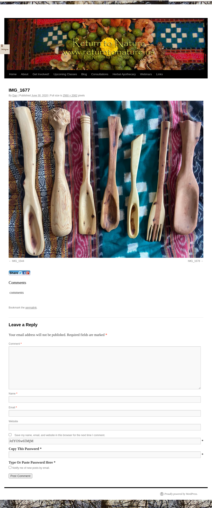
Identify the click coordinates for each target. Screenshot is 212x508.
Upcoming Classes (65, 74)
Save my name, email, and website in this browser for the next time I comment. (59, 435)
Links (159, 74)
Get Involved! (41, 74)
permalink (31, 307)
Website (13, 421)
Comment (15, 343)
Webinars (146, 74)
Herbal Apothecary (124, 74)
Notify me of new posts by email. (31, 467)
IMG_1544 (18, 261)
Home (13, 74)
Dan (14, 95)
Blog (84, 74)
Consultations (99, 74)
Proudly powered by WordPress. (181, 493)
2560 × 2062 (70, 95)
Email (13, 407)
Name (13, 393)
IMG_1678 (194, 261)
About (24, 74)
